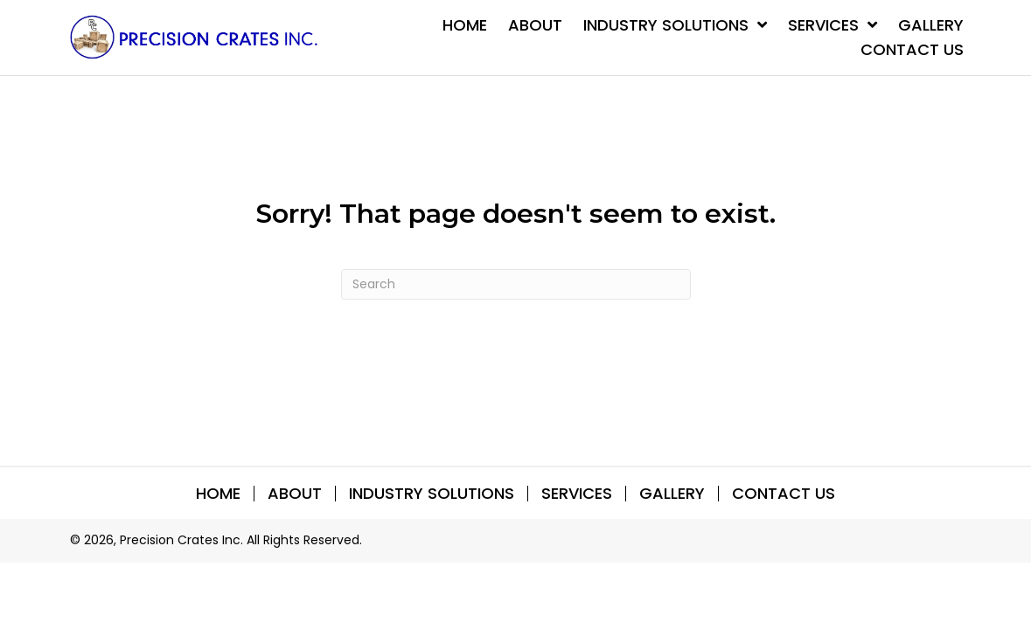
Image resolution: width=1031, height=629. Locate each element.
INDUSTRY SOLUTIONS (431, 493)
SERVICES (576, 493)
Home (218, 493)
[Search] (516, 284)
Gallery (672, 493)
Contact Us (783, 493)
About (295, 493)
